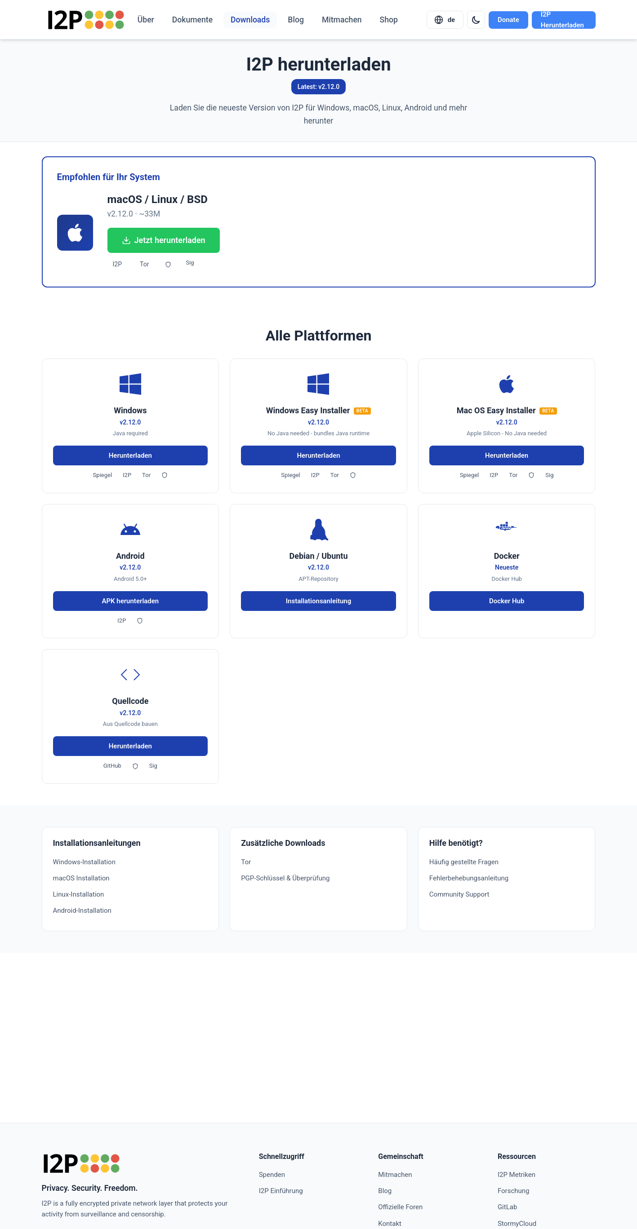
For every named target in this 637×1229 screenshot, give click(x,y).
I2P (117, 264)
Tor (144, 264)
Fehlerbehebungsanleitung (468, 878)
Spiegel (102, 475)
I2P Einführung (281, 1191)
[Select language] (445, 20)
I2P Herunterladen (562, 20)
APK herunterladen (130, 601)
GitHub (112, 765)
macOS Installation (81, 878)
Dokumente (192, 19)
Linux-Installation (78, 894)
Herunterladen (130, 455)
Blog (296, 19)
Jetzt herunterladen (163, 240)
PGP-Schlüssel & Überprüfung (285, 878)
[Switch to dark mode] (476, 20)
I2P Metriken (516, 1175)
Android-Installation (82, 910)
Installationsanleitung (319, 601)
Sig (190, 262)
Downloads (250, 19)
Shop (389, 19)
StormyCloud (517, 1224)
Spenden (272, 1175)
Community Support (459, 894)
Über (146, 19)
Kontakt (389, 1224)
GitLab (507, 1207)
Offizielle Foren (400, 1207)
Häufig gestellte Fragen (464, 862)
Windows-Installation (84, 862)
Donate (508, 20)
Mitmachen (342, 19)
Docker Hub (506, 601)
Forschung (514, 1191)
